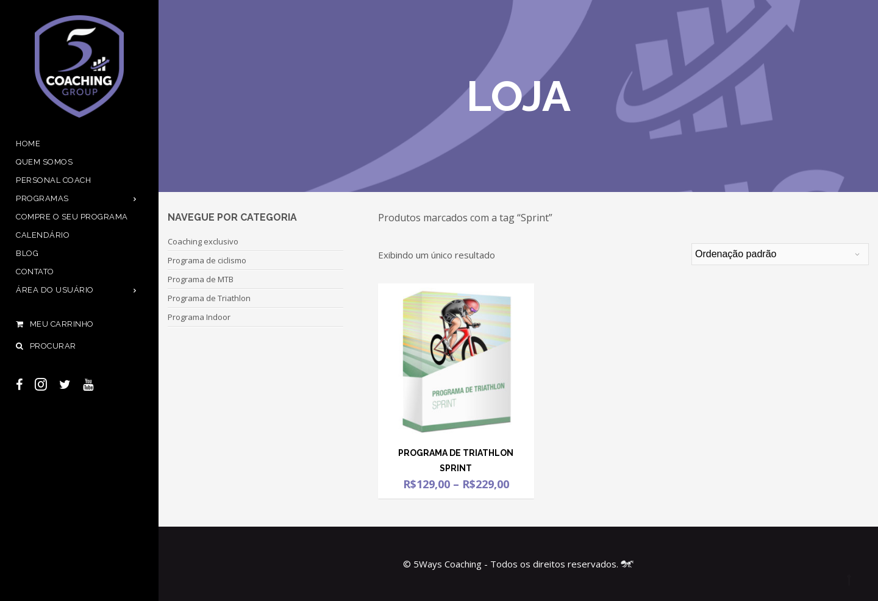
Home (28, 143)
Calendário (43, 235)
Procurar (46, 345)
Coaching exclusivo (203, 241)
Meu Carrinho (79, 324)
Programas (42, 198)
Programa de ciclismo (207, 260)
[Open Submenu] (135, 198)
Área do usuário (55, 289)
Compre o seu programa (72, 216)
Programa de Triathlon (209, 298)
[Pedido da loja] (780, 254)
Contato (35, 271)
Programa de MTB (201, 279)
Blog (27, 253)
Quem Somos (44, 161)
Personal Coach (53, 180)
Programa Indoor (199, 316)
